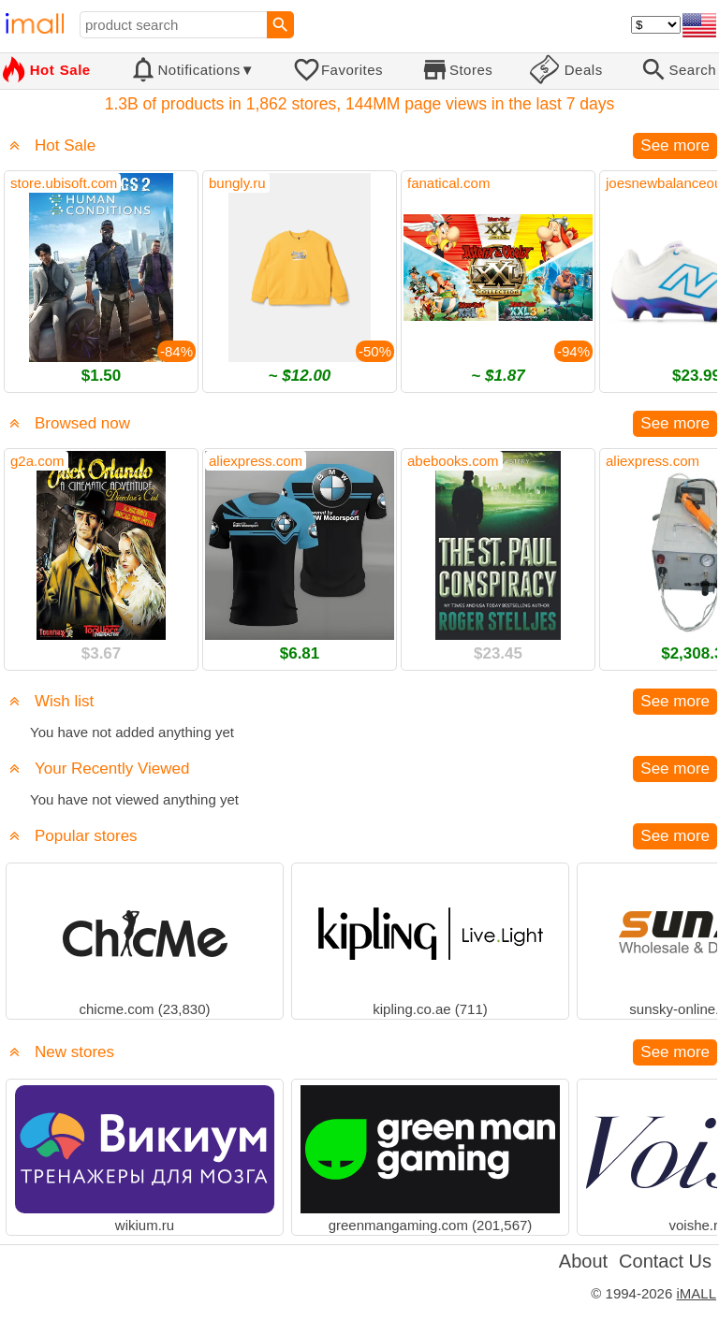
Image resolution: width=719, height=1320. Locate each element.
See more (675, 145)
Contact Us (665, 1261)
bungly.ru (237, 183)
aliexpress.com (255, 461)
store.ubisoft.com (63, 183)
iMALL (696, 1293)
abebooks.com (453, 461)
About (583, 1261)
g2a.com (37, 461)
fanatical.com (448, 183)
